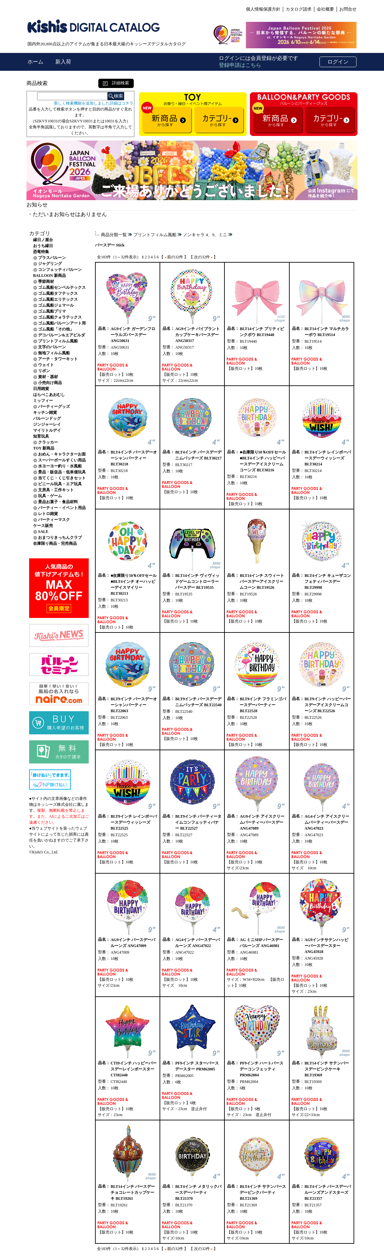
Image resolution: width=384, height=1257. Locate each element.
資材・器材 (48, 376)
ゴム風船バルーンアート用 (62, 323)
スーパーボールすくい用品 (62, 460)
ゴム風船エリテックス (58, 299)
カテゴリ (39, 233)
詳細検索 (116, 82)
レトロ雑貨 (48, 513)
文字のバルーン (52, 347)
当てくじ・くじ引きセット (62, 478)
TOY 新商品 (43, 448)
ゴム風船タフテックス (58, 293)
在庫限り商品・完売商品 (55, 543)
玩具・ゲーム (50, 496)
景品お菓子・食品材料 (58, 501)
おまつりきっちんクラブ (60, 537)
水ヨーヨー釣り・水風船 (60, 466)
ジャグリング (50, 263)
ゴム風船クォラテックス (60, 317)
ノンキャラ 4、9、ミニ (205, 234)
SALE (43, 531)
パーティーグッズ (54, 406)
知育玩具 (41, 436)
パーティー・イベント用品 (62, 507)
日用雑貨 (41, 388)
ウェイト (46, 365)
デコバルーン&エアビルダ (61, 335)
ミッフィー (43, 400)
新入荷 (63, 62)
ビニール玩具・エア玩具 (60, 484)
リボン (44, 370)
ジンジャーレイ (47, 424)
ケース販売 (43, 525)
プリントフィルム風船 (58, 341)
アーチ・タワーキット (58, 359)
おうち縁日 (43, 245)
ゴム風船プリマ (52, 311)
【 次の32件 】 (203, 257)
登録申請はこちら (240, 65)
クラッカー (48, 442)
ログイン (338, 62)
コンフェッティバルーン (60, 269)
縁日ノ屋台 (43, 240)
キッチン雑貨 (45, 412)
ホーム (36, 62)
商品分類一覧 (114, 234)
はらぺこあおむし (49, 394)
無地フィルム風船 (54, 353)
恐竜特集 (41, 251)
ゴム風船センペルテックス (62, 287)
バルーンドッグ (47, 418)
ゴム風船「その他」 (56, 329)
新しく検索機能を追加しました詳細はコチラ (93, 103)
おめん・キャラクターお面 (62, 454)
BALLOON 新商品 (49, 275)
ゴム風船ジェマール (56, 305)
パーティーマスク (54, 519)
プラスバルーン (52, 257)
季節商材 (46, 281)
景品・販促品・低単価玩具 (62, 472)
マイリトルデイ (47, 430)
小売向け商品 (50, 382)
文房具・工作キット (56, 490)
